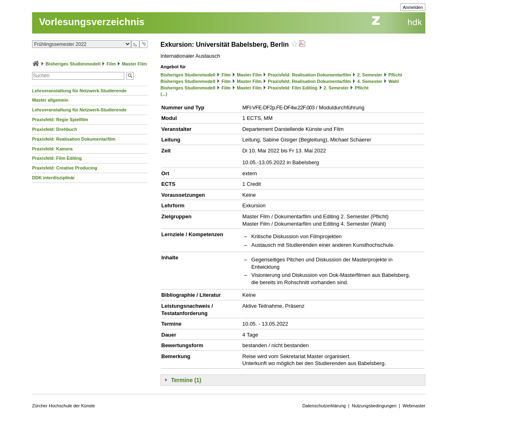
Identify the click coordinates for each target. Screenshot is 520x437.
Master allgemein (50, 100)
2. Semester (369, 74)
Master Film (134, 63)
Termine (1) (186, 380)
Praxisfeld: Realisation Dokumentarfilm (73, 139)
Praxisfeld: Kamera (52, 148)
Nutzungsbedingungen (374, 405)
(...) (163, 93)
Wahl (393, 81)
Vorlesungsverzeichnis (92, 21)
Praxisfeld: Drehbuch (54, 129)
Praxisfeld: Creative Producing (64, 167)
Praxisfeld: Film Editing (57, 158)
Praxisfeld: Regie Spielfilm (60, 119)
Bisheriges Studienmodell (73, 63)
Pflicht (395, 74)
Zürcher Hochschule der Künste (63, 405)
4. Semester (369, 81)
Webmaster (414, 405)
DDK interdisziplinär (53, 177)
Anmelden (413, 7)
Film (111, 63)
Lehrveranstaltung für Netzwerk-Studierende (79, 90)
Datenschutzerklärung (324, 405)
